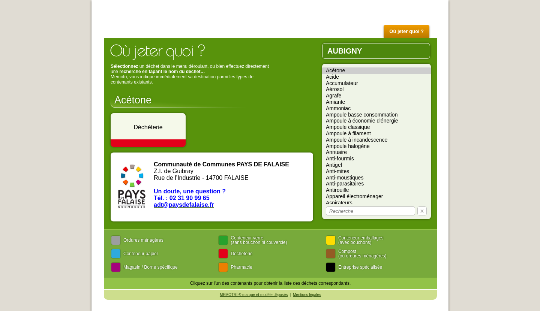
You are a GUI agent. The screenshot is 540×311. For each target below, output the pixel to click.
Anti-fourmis (376, 159)
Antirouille (376, 190)
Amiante (376, 102)
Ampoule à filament (376, 133)
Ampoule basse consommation (376, 115)
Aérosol (376, 89)
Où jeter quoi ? (406, 31)
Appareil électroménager (376, 196)
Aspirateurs (376, 203)
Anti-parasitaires (376, 184)
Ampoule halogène (376, 146)
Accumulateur (376, 83)
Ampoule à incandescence (376, 140)
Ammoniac (376, 108)
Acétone (376, 70)
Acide (376, 77)
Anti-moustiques (376, 178)
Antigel (376, 165)
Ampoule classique (376, 127)
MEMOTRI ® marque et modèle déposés (254, 295)
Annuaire (376, 152)
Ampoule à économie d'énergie (376, 121)
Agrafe (376, 96)
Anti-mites (376, 171)
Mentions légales (307, 295)
